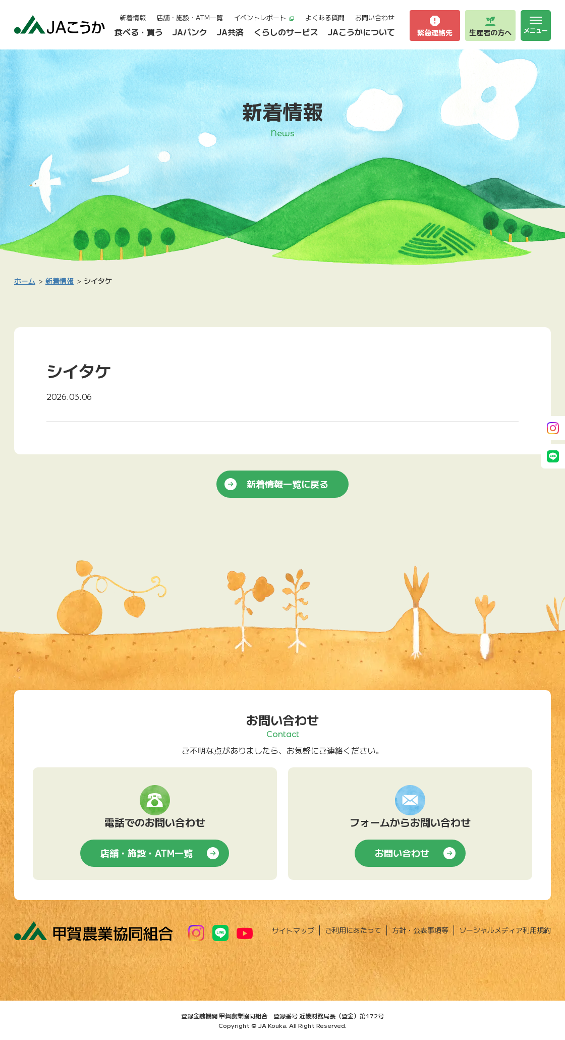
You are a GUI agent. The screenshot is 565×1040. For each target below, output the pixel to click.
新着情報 (133, 17)
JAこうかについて (361, 32)
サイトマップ (293, 930)
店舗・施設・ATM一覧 (189, 17)
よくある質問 (325, 17)
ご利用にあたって (353, 930)
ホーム (24, 281)
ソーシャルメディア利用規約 (505, 930)
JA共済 (230, 32)
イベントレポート (264, 17)
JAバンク (190, 32)
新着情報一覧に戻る (287, 483)
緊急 (435, 25)
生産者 (490, 25)
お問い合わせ (374, 17)
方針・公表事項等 (420, 930)
